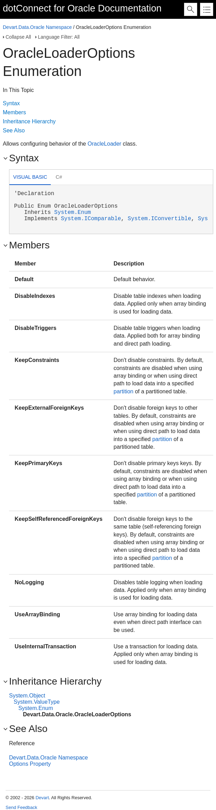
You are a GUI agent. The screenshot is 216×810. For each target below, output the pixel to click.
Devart (42, 797)
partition (124, 391)
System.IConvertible (159, 219)
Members (14, 112)
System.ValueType (36, 702)
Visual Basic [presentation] (30, 177)
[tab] (30, 178)
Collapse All (18, 37)
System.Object (27, 696)
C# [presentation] (59, 177)
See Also (14, 130)
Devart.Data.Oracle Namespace (37, 27)
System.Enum (72, 212)
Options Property (30, 764)
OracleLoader (104, 144)
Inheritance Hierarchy (29, 121)
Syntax (11, 103)
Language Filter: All (59, 37)
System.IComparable (91, 219)
